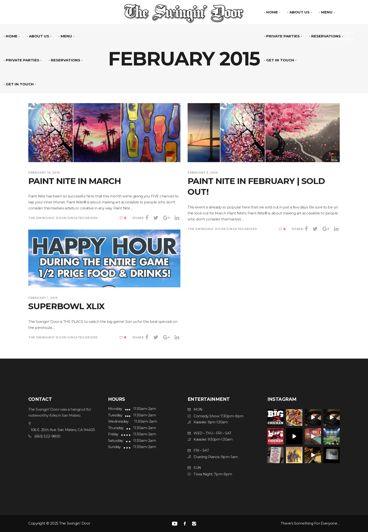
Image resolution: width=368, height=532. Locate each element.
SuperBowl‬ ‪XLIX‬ (66, 306)
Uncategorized (83, 218)
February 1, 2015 (43, 298)
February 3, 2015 (203, 172)
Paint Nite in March (74, 181)
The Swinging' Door (47, 218)
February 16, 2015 (44, 172)
